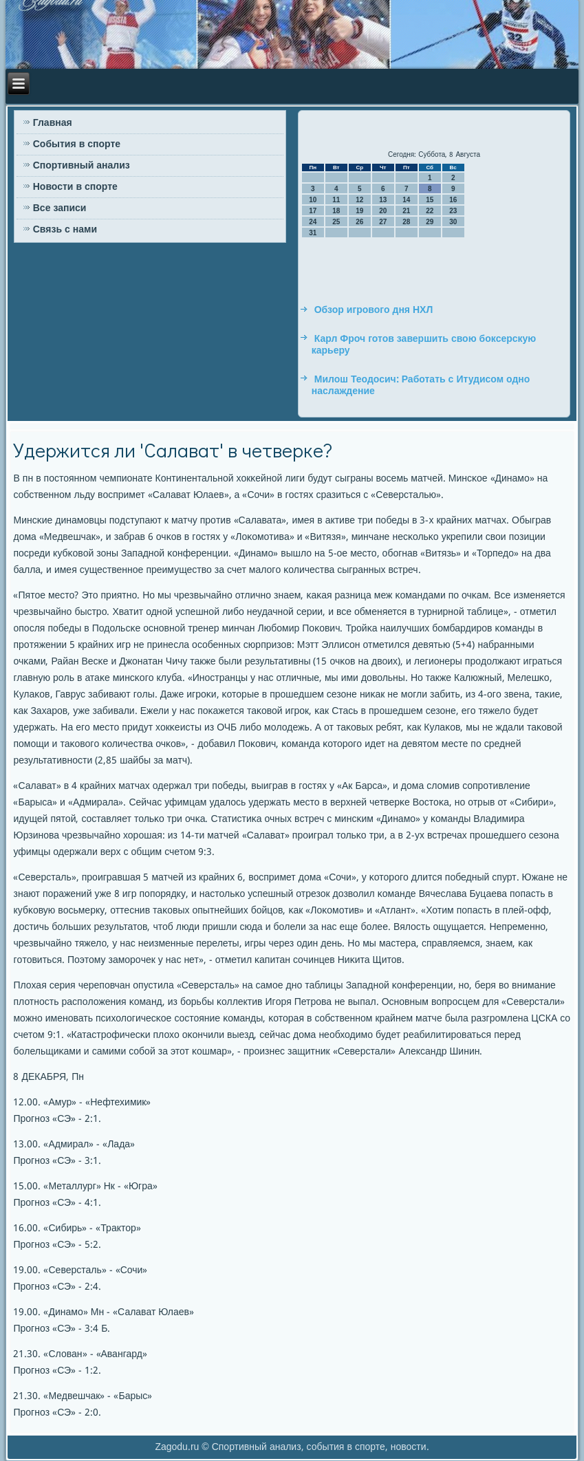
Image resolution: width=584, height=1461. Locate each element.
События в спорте (76, 144)
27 (383, 222)
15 (429, 200)
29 (429, 222)
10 (312, 200)
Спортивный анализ (81, 166)
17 (312, 211)
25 (336, 222)
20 (383, 211)
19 (359, 211)
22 (429, 211)
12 (359, 200)
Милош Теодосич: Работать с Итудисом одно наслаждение (421, 385)
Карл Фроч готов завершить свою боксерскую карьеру (424, 345)
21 (406, 211)
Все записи (60, 208)
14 (406, 200)
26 (359, 222)
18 (336, 211)
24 (312, 222)
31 (312, 233)
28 (406, 222)
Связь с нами (65, 229)
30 (453, 222)
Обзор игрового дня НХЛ (373, 310)
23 (453, 211)
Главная (52, 123)
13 (383, 200)
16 (453, 200)
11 (336, 200)
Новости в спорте (75, 187)
